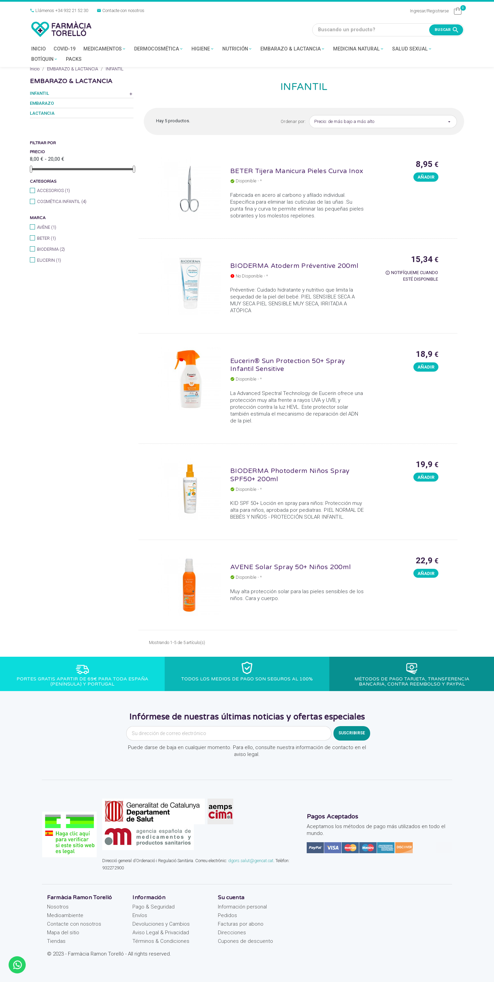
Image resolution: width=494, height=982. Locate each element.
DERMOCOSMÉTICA (159, 49)
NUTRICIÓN (237, 49)
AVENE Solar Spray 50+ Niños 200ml (290, 567)
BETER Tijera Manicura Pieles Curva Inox (296, 171)
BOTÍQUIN (44, 59)
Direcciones (232, 932)
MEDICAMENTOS (104, 49)
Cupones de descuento (245, 941)
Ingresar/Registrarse (429, 10)
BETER (46, 238)
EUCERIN (49, 260)
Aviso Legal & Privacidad (160, 932)
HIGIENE (202, 49)
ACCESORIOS (53, 190)
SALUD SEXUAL (412, 49)
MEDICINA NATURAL (358, 49)
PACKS (74, 59)
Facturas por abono (240, 924)
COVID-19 (64, 49)
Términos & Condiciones (160, 941)
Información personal (242, 907)
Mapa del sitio (63, 932)
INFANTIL (39, 93)
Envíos (139, 915)
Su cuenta (231, 897)
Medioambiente (65, 915)
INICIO (38, 49)
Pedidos (227, 915)
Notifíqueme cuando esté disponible (411, 276)
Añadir (425, 177)
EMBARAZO (42, 103)
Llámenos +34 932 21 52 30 (59, 10)
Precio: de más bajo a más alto (382, 122)
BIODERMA (51, 249)
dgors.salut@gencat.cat (250, 860)
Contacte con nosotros (120, 10)
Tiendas (56, 941)
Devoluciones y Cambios (161, 924)
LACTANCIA (42, 113)
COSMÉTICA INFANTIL (61, 201)
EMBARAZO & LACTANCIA (292, 49)
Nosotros (58, 907)
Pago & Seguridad (153, 907)
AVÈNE (46, 227)
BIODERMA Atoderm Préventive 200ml (294, 266)
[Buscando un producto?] (388, 29)
